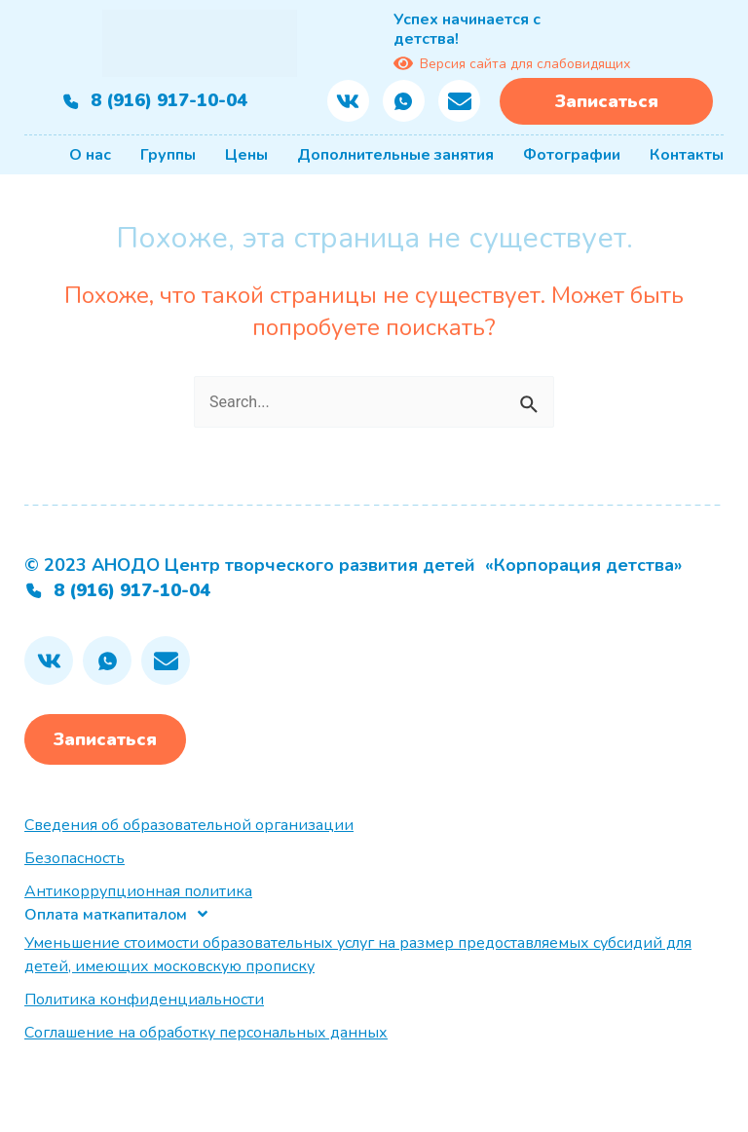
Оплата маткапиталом (105, 914)
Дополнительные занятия (395, 155)
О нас (90, 155)
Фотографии (571, 155)
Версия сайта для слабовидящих (511, 63)
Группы (168, 155)
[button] (117, 914)
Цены (246, 155)
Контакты (687, 155)
